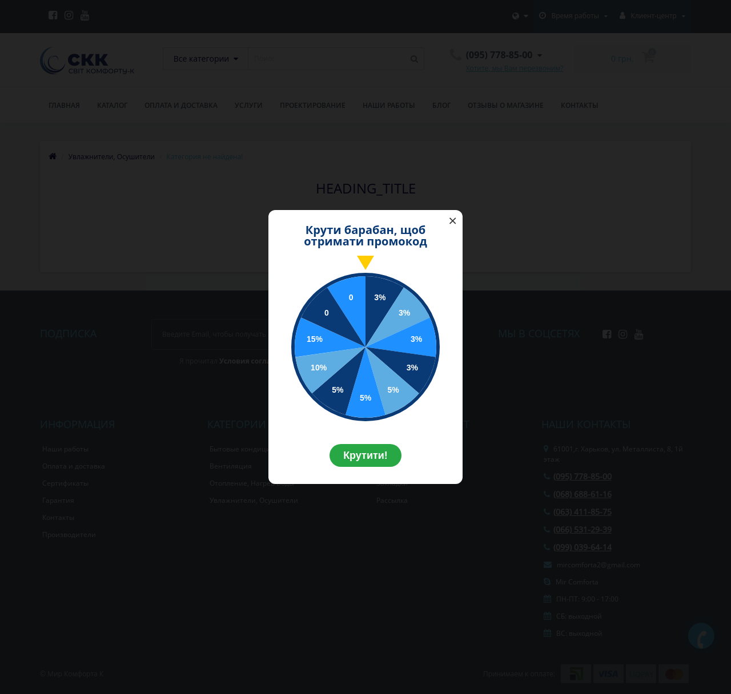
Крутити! (365, 455)
